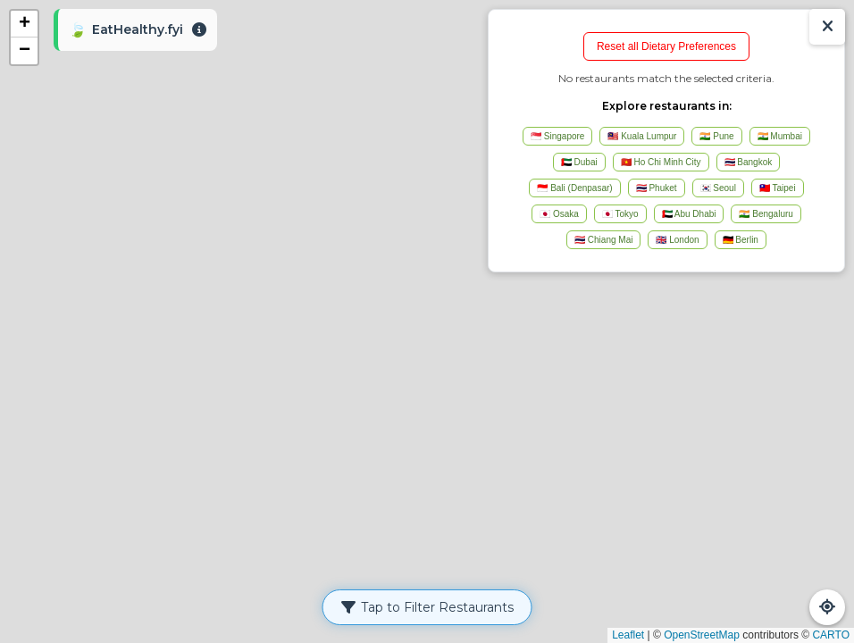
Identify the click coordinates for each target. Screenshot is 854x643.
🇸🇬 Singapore (557, 136)
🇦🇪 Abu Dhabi (689, 214)
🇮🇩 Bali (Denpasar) (574, 188)
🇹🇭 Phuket (656, 188)
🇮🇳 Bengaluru (765, 214)
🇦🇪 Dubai (579, 162)
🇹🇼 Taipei (777, 188)
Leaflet (628, 635)
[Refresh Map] (827, 607)
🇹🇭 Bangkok (748, 162)
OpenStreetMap (702, 635)
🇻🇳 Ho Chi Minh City (661, 162)
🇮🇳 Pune (716, 136)
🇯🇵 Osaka (559, 214)
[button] (24, 24)
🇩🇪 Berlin (740, 240)
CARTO (831, 635)
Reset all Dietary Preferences (666, 46)
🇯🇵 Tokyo (620, 214)
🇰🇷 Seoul (718, 188)
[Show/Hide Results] (827, 27)
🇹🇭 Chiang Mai (603, 240)
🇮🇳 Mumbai (780, 136)
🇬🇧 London (677, 240)
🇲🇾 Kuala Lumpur (641, 136)
